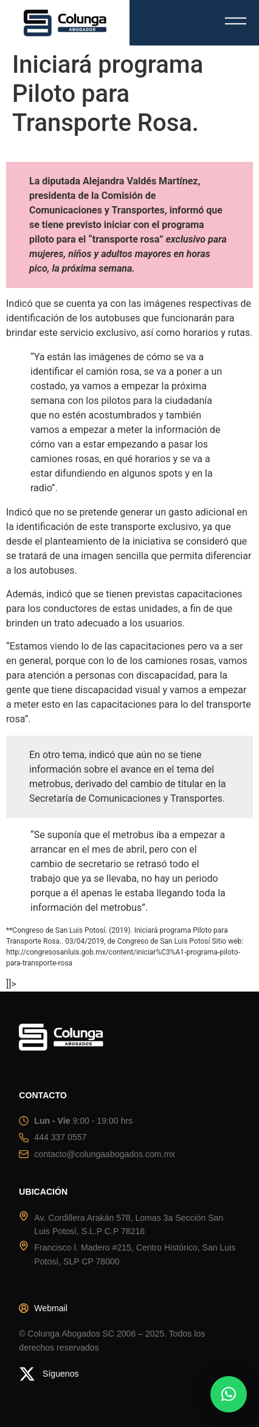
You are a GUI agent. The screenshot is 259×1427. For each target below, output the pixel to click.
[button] (228, 1394)
